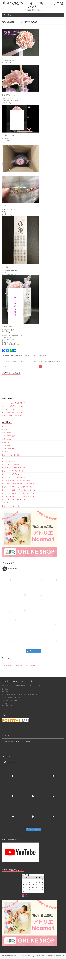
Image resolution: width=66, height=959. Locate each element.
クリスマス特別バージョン (14, 361)
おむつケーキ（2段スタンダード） (13, 471)
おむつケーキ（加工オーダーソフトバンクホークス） (19, 490)
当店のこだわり (7, 439)
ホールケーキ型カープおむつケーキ (13, 403)
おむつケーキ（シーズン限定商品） (13, 477)
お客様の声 (35, 355)
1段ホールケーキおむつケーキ (12, 412)
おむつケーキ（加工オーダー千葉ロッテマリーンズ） (19, 493)
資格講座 (5, 503)
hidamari (7, 355)
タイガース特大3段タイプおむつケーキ (15, 406)
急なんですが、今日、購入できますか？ (48, 361)
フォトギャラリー (8, 448)
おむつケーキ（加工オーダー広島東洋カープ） (17, 480)
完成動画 (5, 452)
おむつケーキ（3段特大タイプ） (12, 474)
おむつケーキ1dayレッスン (11, 506)
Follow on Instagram (33, 651)
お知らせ (28, 355)
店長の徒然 (5, 442)
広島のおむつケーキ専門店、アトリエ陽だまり (33, 4)
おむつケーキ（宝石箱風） (11, 464)
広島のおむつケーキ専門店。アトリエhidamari (19, 665)
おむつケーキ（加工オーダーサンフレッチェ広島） (19, 483)
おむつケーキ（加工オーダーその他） (14, 499)
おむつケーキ (6, 458)
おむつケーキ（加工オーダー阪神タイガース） (17, 487)
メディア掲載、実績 (8, 436)
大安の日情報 (6, 432)
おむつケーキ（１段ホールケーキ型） (14, 467)
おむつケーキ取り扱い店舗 (11, 455)
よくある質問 (42, 355)
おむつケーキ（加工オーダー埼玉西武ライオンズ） (19, 496)
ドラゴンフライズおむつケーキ (12, 415)
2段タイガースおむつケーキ (11, 409)
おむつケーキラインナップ (11, 461)
